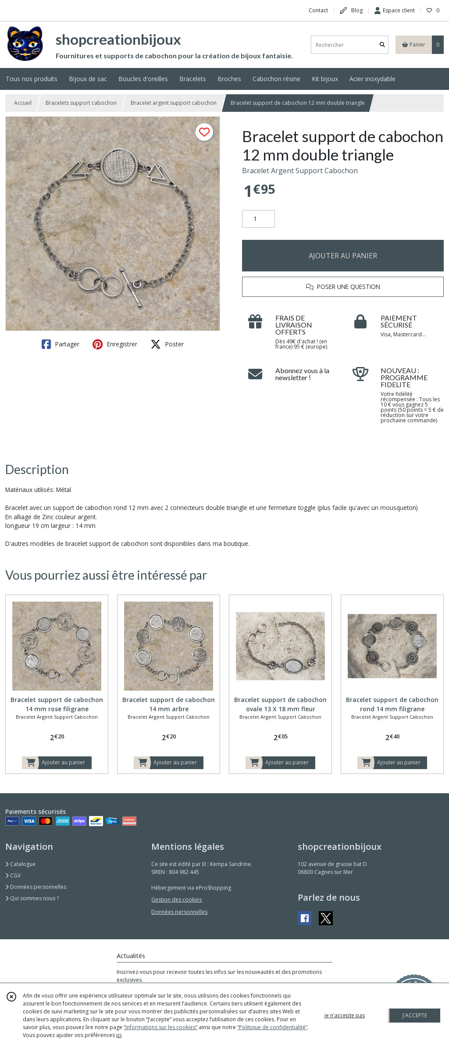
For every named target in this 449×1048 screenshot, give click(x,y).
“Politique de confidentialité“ (272, 1027)
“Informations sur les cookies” (160, 1027)
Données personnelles (35, 887)
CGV (13, 875)
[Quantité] (258, 219)
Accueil (23, 103)
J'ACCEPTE (415, 1015)
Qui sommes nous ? (32, 898)
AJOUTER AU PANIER (343, 255)
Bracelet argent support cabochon (174, 103)
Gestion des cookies (176, 899)
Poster (167, 344)
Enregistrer (115, 344)
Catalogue (20, 864)
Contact (318, 10)
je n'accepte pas (344, 1015)
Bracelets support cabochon (81, 103)
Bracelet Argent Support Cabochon (300, 170)
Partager (60, 344)
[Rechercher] (382, 44)
